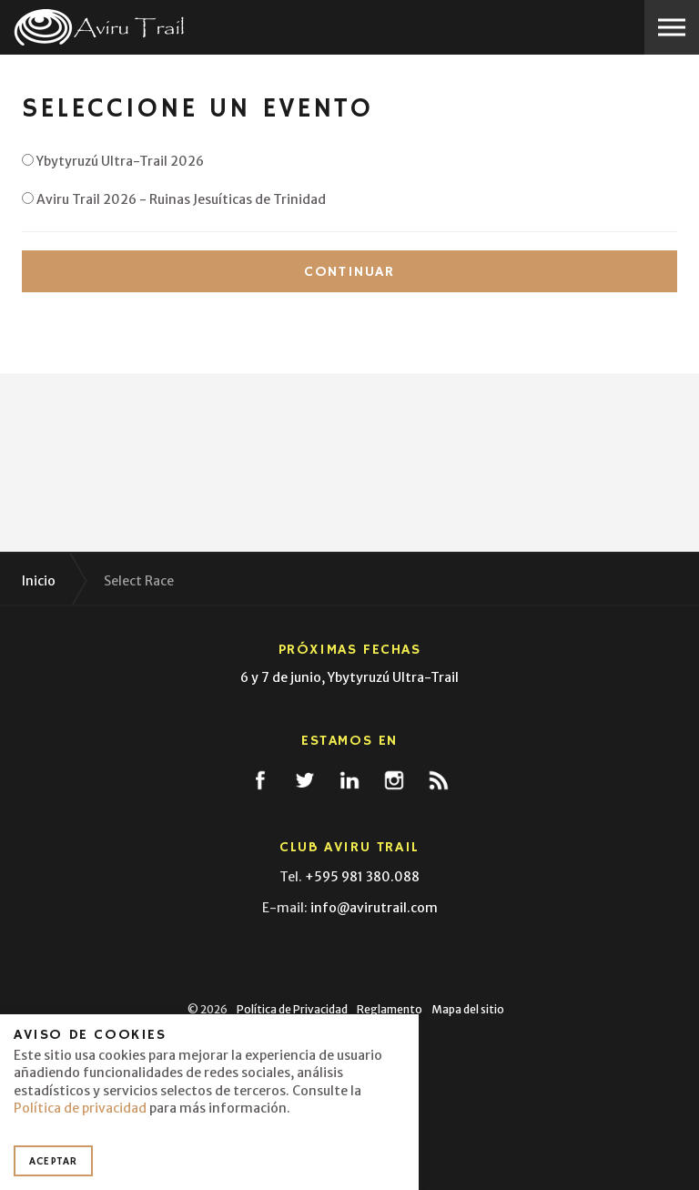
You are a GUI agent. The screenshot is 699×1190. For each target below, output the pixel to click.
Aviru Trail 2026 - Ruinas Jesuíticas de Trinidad (174, 199)
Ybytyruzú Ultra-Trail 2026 (113, 161)
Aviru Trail (100, 27)
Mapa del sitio (467, 1009)
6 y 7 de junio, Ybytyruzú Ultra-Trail (349, 677)
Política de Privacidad (292, 1009)
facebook (260, 780)
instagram (394, 780)
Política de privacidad (80, 1108)
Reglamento (389, 1009)
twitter (305, 780)
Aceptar (53, 1161)
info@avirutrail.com (374, 908)
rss (438, 780)
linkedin (349, 780)
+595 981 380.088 (362, 877)
